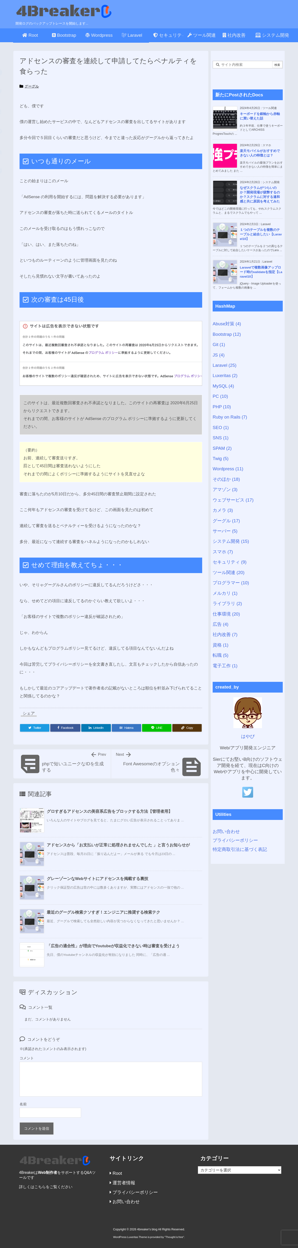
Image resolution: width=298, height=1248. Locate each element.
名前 (23, 1104)
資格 (220, 644)
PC (220, 396)
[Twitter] (34, 728)
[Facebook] (65, 728)
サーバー (225, 530)
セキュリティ (230, 561)
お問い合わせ (226, 831)
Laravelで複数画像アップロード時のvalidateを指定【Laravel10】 (261, 272)
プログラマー (231, 582)
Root (116, 1173)
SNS (221, 437)
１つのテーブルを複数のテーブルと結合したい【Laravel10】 (261, 234)
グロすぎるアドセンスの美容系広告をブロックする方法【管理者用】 (109, 811)
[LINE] (156, 728)
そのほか (226, 479)
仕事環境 (226, 613)
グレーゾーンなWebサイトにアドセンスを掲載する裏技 (97, 878)
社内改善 (225, 634)
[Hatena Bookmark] (126, 728)
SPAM (222, 448)
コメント (27, 1058)
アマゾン (225, 489)
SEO (221, 427)
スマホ (223, 551)
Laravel (224, 365)
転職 (220, 655)
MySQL (223, 385)
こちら (40, 1187)
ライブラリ (227, 603)
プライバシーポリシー (235, 840)
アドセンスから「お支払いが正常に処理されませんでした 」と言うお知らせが (118, 845)
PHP (222, 406)
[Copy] (187, 728)
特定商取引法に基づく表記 (240, 849)
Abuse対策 (227, 323)
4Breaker (26, 1172)
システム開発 (231, 541)
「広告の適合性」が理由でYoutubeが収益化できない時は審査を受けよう (113, 946)
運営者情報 (122, 1182)
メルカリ (225, 593)
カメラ (223, 510)
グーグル (32, 86)
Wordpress (228, 468)
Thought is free (174, 1237)
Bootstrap (227, 334)
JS (219, 354)
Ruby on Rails (230, 416)
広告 (220, 624)
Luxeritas (225, 375)
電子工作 (225, 665)
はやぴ (248, 736)
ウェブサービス (233, 499)
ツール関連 (228, 572)
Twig (221, 458)
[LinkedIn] (96, 728)
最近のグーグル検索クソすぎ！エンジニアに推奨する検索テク (103, 912)
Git (219, 344)
